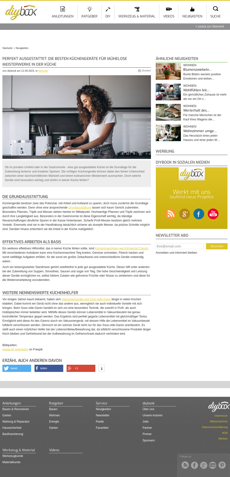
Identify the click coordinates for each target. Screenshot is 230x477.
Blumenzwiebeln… (197, 69)
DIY (107, 16)
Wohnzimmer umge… (200, 131)
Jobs (146, 421)
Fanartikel (102, 427)
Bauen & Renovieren (15, 409)
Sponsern (149, 440)
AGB (225, 432)
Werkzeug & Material (136, 16)
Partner (147, 427)
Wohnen (43, 70)
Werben (223, 438)
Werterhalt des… (196, 110)
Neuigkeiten (192, 16)
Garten (6, 415)
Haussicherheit (11, 427)
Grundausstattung (79, 207)
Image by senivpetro (15, 349)
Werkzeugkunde (12, 456)
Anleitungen (63, 16)
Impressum (221, 415)
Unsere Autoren (152, 415)
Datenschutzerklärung (215, 427)
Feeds (100, 421)
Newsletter (102, 415)
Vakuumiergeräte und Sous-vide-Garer (86, 299)
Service (101, 403)
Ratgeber (89, 16)
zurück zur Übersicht (211, 26)
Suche (215, 16)
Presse (147, 434)
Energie (54, 421)
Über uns (148, 409)
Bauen (53, 409)
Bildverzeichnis (219, 421)
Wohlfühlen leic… (196, 90)
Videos (168, 16)
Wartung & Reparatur (15, 421)
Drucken (146, 70)
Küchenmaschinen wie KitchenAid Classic (121, 248)
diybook (149, 403)
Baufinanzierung (12, 434)
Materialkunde (11, 462)
